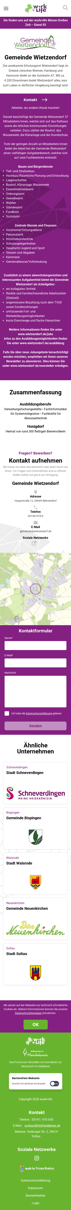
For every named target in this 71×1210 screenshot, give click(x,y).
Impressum (35, 1188)
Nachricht (10, 672)
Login (35, 1203)
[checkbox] (54, 1083)
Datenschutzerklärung (39, 713)
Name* (9, 638)
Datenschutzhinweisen (28, 1013)
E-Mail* (9, 655)
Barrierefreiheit (35, 1195)
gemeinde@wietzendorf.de (35, 531)
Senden (35, 726)
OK (36, 1024)
